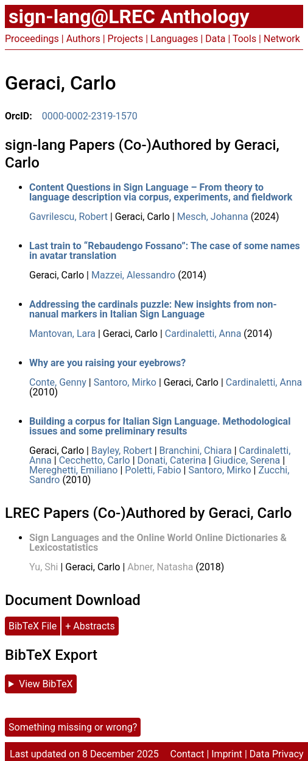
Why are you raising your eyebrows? (107, 363)
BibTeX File (33, 626)
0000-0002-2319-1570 (90, 116)
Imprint (226, 754)
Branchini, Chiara (195, 450)
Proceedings (32, 38)
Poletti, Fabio (153, 470)
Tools (244, 38)
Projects (126, 38)
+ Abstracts (90, 626)
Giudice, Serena (247, 460)
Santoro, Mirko (125, 382)
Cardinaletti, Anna (203, 333)
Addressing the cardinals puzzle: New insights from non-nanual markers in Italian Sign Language (153, 309)
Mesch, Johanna (212, 216)
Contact (187, 754)
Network (282, 38)
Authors (83, 38)
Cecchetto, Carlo (94, 460)
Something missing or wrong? (73, 727)
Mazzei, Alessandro (133, 275)
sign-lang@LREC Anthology (129, 16)
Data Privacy (277, 754)
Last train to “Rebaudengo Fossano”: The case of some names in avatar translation (164, 250)
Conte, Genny (57, 382)
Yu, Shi (43, 567)
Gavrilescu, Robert (68, 216)
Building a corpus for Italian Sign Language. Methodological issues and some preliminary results (159, 426)
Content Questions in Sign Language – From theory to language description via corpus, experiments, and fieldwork (160, 192)
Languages (174, 38)
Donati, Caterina (172, 460)
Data (215, 38)
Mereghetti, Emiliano (73, 470)
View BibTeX (46, 684)
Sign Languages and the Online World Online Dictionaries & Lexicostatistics (158, 542)
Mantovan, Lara (62, 333)
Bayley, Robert (121, 450)
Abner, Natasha (160, 567)
